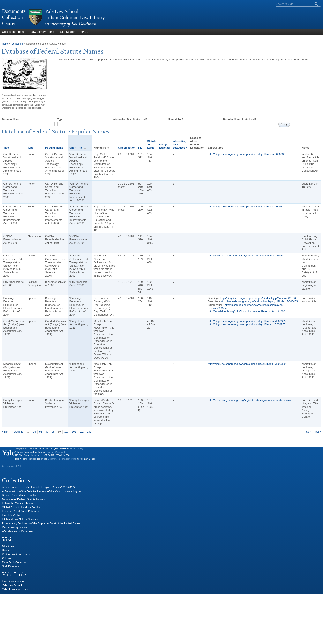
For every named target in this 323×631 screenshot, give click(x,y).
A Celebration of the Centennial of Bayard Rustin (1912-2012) (38, 487)
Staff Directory (10, 566)
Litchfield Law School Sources (20, 519)
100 (66, 431)
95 (34, 431)
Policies (6, 558)
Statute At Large (151, 144)
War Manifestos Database (17, 531)
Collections (17, 43)
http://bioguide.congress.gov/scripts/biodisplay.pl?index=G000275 (246, 324)
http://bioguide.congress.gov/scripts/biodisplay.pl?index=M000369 (247, 363)
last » (318, 431)
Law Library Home (42, 31)
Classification (126, 147)
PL (140, 147)
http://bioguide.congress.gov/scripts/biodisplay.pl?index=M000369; (247, 321)
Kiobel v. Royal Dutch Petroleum (21, 511)
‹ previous (17, 431)
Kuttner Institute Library (16, 554)
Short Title (77, 147)
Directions (8, 546)
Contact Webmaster (57, 452)
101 (74, 431)
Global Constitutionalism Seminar (22, 507)
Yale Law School (12, 585)
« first (5, 431)
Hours (5, 550)
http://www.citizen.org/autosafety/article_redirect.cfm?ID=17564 (245, 255)
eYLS (84, 31)
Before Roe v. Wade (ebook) (19, 495)
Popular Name (11, 119)
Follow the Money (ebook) (17, 503)
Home (5, 43)
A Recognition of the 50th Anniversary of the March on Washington (41, 491)
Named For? (175, 119)
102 (82, 431)
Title (6, 147)
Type (60, 119)
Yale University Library (15, 589)
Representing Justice (14, 527)
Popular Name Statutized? (239, 119)
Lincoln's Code (11, 515)
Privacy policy (76, 448)
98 (53, 431)
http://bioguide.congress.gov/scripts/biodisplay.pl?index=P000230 (246, 154)
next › (308, 431)
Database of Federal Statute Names (23, 499)
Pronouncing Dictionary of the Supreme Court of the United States (41, 523)
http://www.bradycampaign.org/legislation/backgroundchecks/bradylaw (249, 400)
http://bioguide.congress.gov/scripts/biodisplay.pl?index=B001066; (259, 298)
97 (47, 431)
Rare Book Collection (14, 562)
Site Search (67, 31)
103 (89, 431)
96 (40, 431)
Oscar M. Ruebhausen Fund (62, 458)
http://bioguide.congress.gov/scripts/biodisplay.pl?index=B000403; (259, 301)
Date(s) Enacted (164, 146)
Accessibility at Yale (12, 466)
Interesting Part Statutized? (130, 119)
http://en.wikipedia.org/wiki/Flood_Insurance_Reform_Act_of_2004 (247, 311)
